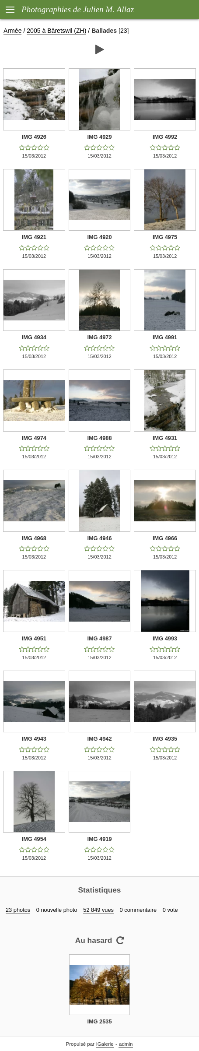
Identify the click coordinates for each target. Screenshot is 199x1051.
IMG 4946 (99, 538)
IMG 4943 (34, 738)
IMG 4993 (165, 638)
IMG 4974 (34, 438)
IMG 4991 (165, 337)
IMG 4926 (34, 137)
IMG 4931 (165, 438)
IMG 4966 (165, 538)
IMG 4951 (34, 638)
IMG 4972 (99, 337)
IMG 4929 (99, 137)
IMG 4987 (99, 638)
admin (126, 1044)
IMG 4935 (165, 738)
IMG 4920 (99, 237)
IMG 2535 (99, 1021)
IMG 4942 (99, 738)
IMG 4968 (34, 538)
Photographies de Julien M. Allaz (77, 9)
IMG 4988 (99, 438)
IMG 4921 (34, 237)
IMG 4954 (34, 839)
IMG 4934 (34, 337)
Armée (12, 30)
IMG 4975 (165, 237)
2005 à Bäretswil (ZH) (56, 30)
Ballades (104, 30)
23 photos (18, 910)
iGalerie (105, 1044)
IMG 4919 (99, 839)
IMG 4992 (165, 137)
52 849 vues (98, 910)
